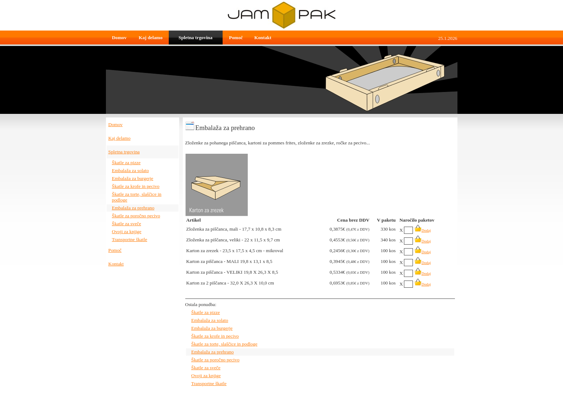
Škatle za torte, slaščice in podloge (224, 344)
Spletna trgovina (195, 37)
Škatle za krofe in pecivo (136, 186)
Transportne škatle (129, 239)
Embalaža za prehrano (133, 207)
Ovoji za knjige (126, 231)
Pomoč (236, 37)
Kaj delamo (150, 37)
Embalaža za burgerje (132, 178)
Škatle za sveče (126, 223)
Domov (119, 37)
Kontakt (262, 37)
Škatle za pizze (126, 162)
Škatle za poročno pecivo (136, 215)
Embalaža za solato (130, 170)
